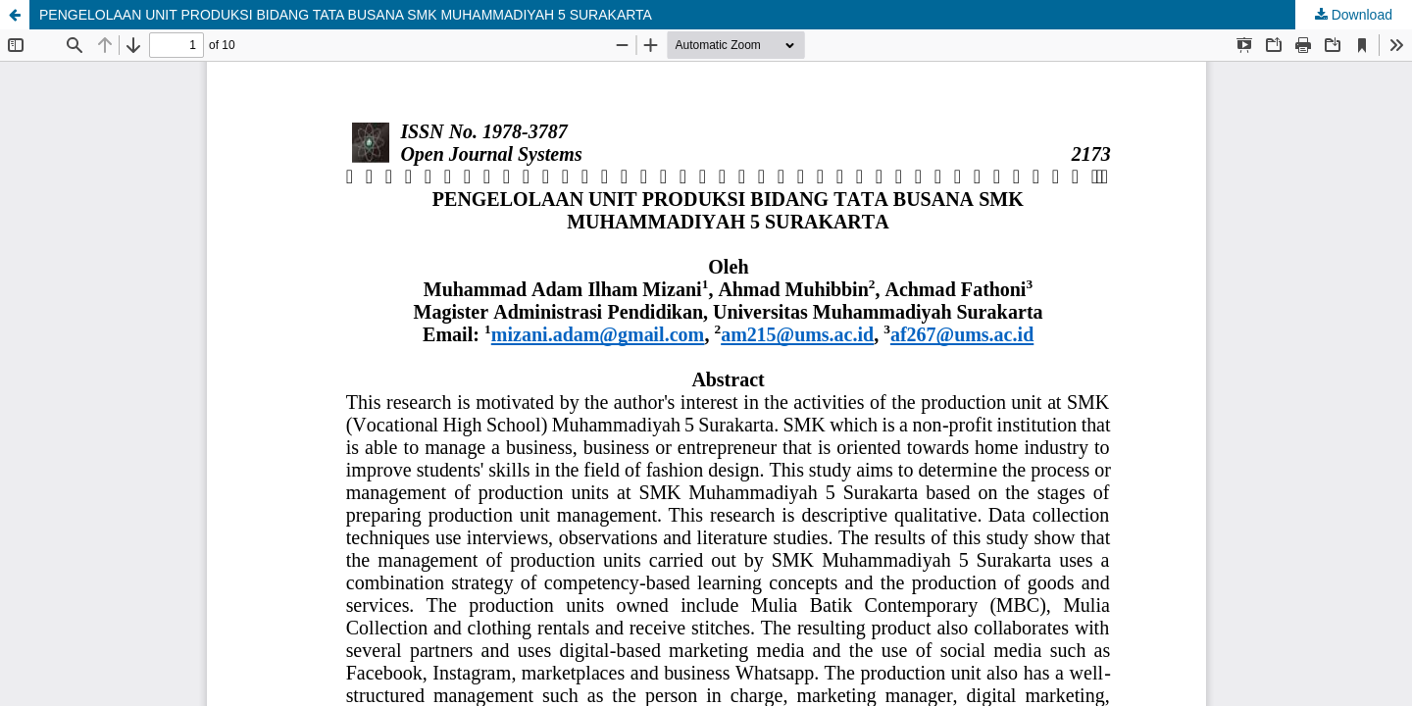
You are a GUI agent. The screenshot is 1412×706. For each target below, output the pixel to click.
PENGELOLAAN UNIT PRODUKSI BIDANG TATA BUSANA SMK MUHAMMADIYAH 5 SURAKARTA (345, 15)
